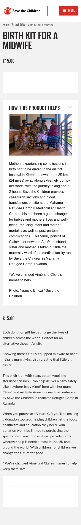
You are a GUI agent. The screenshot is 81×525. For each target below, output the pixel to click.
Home (6, 24)
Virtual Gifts (18, 24)
